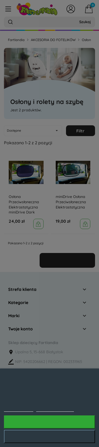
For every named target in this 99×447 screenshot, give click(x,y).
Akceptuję (49, 422)
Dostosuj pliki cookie (55, 408)
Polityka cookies (18, 408)
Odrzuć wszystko (49, 436)
